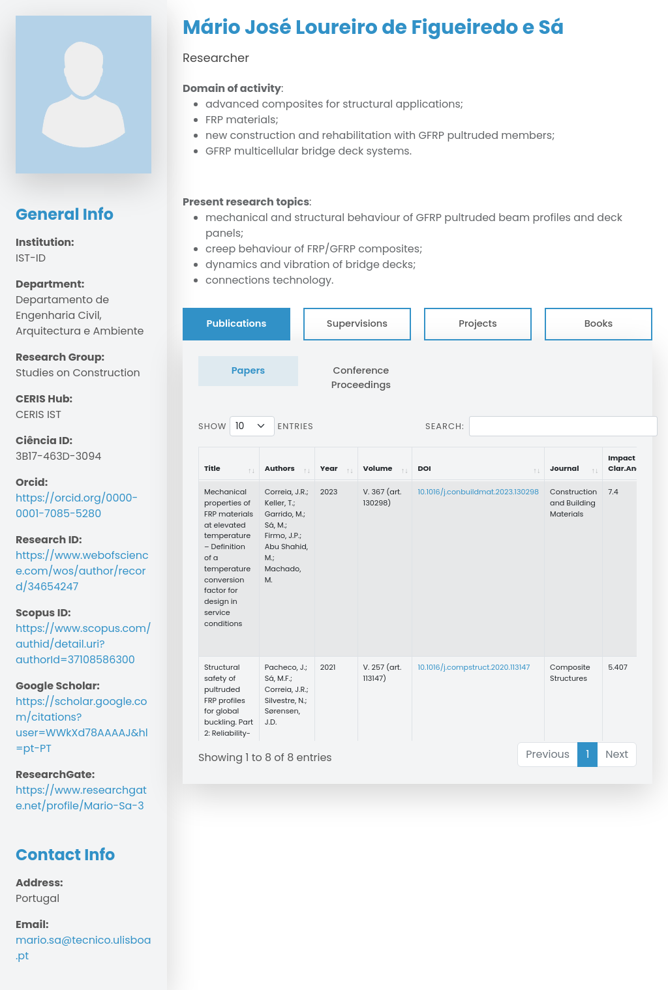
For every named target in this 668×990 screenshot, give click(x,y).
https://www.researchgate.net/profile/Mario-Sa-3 (81, 798)
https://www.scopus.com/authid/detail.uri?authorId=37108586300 (83, 644)
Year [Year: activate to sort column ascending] (329, 468)
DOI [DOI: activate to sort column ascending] (424, 468)
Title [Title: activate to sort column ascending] (212, 468)
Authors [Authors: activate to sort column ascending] (280, 468)
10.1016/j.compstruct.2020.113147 (474, 667)
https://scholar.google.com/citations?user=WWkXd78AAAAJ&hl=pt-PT (82, 725)
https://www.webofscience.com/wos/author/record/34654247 (82, 571)
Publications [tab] (237, 323)
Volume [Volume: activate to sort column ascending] (378, 468)
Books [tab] (598, 323)
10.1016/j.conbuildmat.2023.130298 (478, 492)
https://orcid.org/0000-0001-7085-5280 (77, 505)
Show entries (256, 426)
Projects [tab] (477, 323)
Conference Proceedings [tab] (361, 377)
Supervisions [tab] (357, 323)
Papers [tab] (249, 370)
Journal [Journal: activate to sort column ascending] (564, 468)
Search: (541, 426)
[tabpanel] (417, 562)
